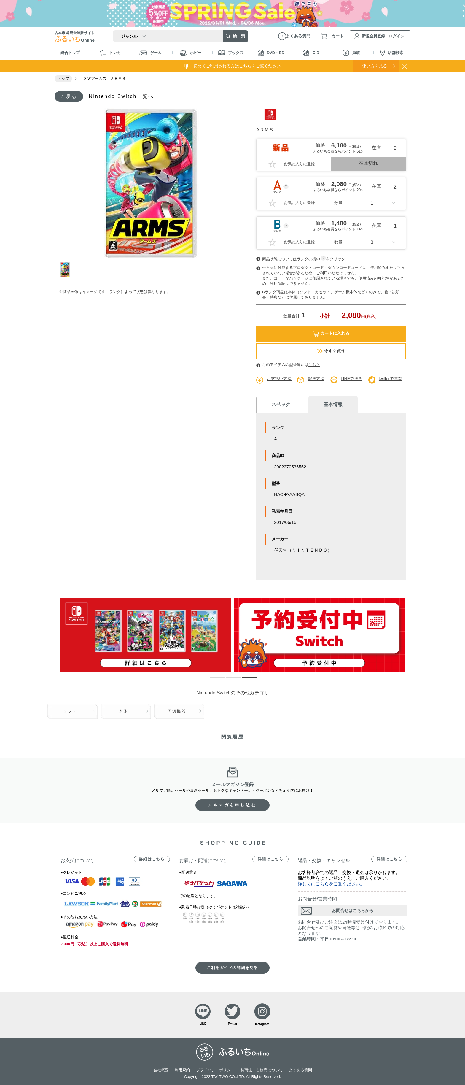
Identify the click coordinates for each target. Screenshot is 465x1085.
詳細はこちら (152, 859)
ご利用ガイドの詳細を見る (232, 968)
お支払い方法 (279, 378)
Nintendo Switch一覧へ (122, 96)
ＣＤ (311, 53)
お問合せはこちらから (352, 910)
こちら (314, 364)
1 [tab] (67, 269)
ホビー (190, 53)
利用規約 (182, 1070)
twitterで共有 (390, 378)
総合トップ (70, 52)
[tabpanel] (151, 183)
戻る (71, 96)
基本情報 (330, 404)
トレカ (110, 53)
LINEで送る (351, 378)
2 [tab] (229, 680)
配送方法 (316, 378)
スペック (279, 404)
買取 (351, 53)
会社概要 (161, 1070)
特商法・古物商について (262, 1070)
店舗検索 (391, 53)
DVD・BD (271, 53)
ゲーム (150, 52)
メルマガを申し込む (232, 805)
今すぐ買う (331, 350)
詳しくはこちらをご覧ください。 (331, 883)
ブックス (230, 52)
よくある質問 (300, 1070)
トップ (63, 78)
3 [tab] (245, 680)
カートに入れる (331, 334)
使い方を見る (374, 66)
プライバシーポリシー (215, 1070)
